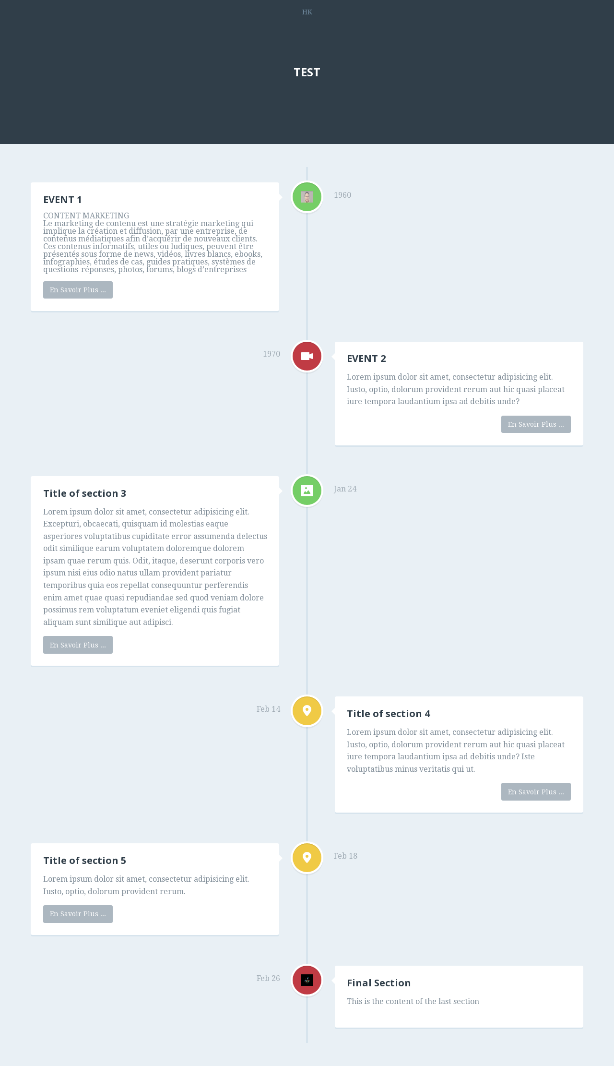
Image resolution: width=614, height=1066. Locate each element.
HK (307, 12)
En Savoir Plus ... (78, 290)
